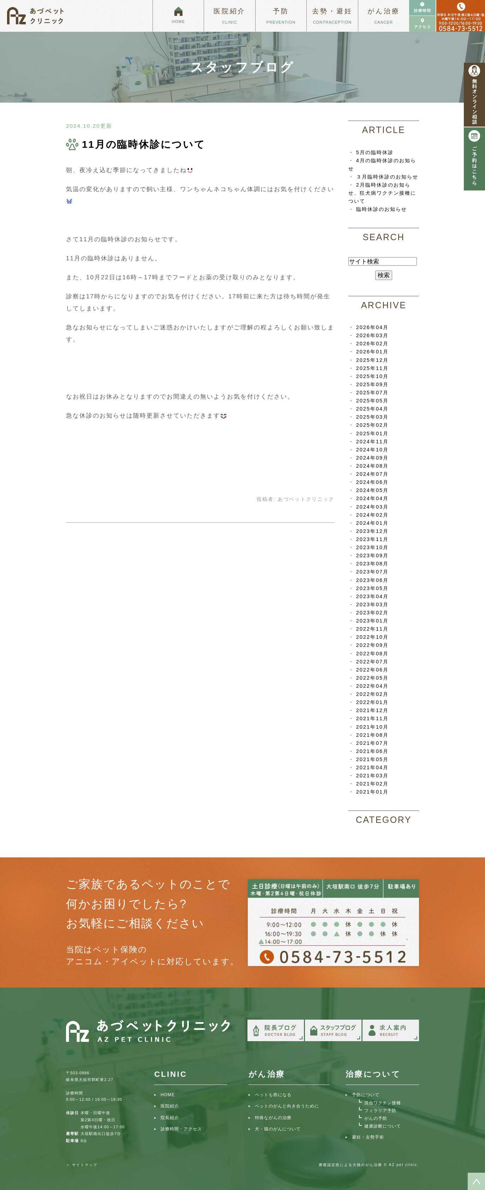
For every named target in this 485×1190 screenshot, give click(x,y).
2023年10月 (372, 547)
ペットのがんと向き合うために (287, 1106)
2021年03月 (372, 775)
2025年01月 (372, 433)
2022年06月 (372, 670)
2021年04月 (372, 767)
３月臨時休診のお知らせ (387, 177)
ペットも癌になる (273, 1094)
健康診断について (382, 1126)
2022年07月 (372, 661)
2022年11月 (372, 629)
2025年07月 (372, 392)
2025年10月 (372, 376)
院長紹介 (170, 1117)
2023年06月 (372, 580)
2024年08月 (372, 466)
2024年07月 (372, 474)
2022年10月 (372, 637)
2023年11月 (372, 539)
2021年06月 (372, 751)
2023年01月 (372, 621)
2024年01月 (372, 523)
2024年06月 (372, 482)
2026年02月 (372, 343)
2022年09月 (372, 645)
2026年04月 (372, 327)
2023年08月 (372, 563)
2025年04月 (372, 409)
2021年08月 (372, 735)
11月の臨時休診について (143, 144)
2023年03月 (372, 604)
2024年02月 (372, 515)
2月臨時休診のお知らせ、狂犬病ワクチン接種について (382, 193)
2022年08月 (372, 653)
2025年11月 (372, 368)
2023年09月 (372, 555)
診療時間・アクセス (181, 1129)
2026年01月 (372, 351)
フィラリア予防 (380, 1110)
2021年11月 (372, 718)
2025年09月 (372, 384)
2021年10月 (372, 727)
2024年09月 (372, 458)
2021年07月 (372, 743)
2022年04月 (372, 686)
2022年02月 (372, 694)
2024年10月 (372, 450)
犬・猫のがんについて (278, 1129)
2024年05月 (372, 490)
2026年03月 (372, 335)
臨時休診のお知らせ (381, 209)
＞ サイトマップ (81, 1165)
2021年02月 (372, 784)
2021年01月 (372, 792)
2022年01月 (372, 702)
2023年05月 (372, 588)
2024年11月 (372, 441)
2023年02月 (372, 612)
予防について (365, 1094)
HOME (168, 1094)
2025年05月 (372, 400)
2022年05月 (372, 678)
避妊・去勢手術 (368, 1137)
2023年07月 (372, 572)
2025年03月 (372, 417)
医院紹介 (170, 1106)
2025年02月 (372, 425)
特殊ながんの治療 (273, 1117)
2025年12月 (372, 360)
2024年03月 (372, 507)
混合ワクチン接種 (382, 1102)
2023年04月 (372, 596)
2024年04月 (372, 498)
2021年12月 (372, 710)
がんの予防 (375, 1118)
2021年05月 (372, 759)
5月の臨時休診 (375, 152)
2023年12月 (372, 531)
